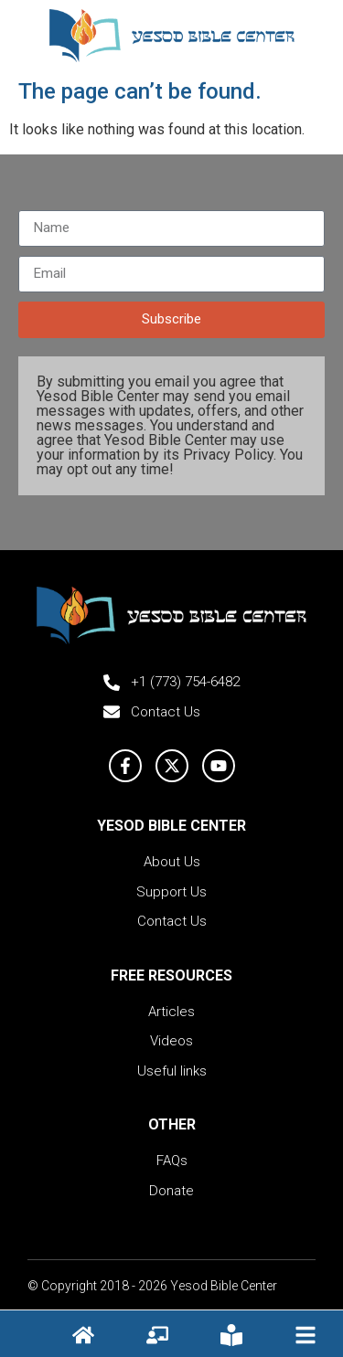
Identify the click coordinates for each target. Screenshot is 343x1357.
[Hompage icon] (83, 1335)
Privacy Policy (228, 454)
